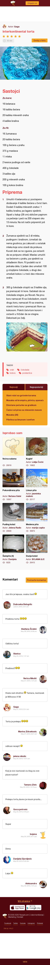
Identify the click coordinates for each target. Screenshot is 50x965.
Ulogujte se (32, 3)
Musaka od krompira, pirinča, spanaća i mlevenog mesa (25, 400)
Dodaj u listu (40, 40)
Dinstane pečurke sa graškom (21, 405)
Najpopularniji (36, 387)
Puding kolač (13, 517)
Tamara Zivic (30, 784)
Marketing (12, 949)
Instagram (31, 955)
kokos (13, 373)
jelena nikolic (19, 756)
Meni (25, 962)
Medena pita (37, 517)
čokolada (25, 370)
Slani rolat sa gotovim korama (21, 395)
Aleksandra (31, 883)
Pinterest (40, 955)
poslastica (27, 373)
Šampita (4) (13, 549)
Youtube (23, 955)
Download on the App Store (17, 939)
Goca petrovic (20, 809)
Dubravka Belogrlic (22, 604)
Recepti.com (5, 948)
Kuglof (37, 452)
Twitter (15, 955)
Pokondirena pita (13, 485)
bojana (33, 834)
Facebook (7, 955)
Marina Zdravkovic (27, 731)
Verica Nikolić (30, 678)
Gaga (16, 26)
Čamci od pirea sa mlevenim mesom (24, 410)
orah (12, 370)
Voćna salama (13, 452)
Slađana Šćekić (29, 629)
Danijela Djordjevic (22, 858)
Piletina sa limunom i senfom (20, 419)
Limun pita (37, 485)
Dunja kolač (37, 549)
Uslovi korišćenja (36, 947)
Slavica (16, 653)
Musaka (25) (12, 415)
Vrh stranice (24, 933)
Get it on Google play (33, 939)
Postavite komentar (36, 580)
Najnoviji (14, 387)
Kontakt (20, 949)
